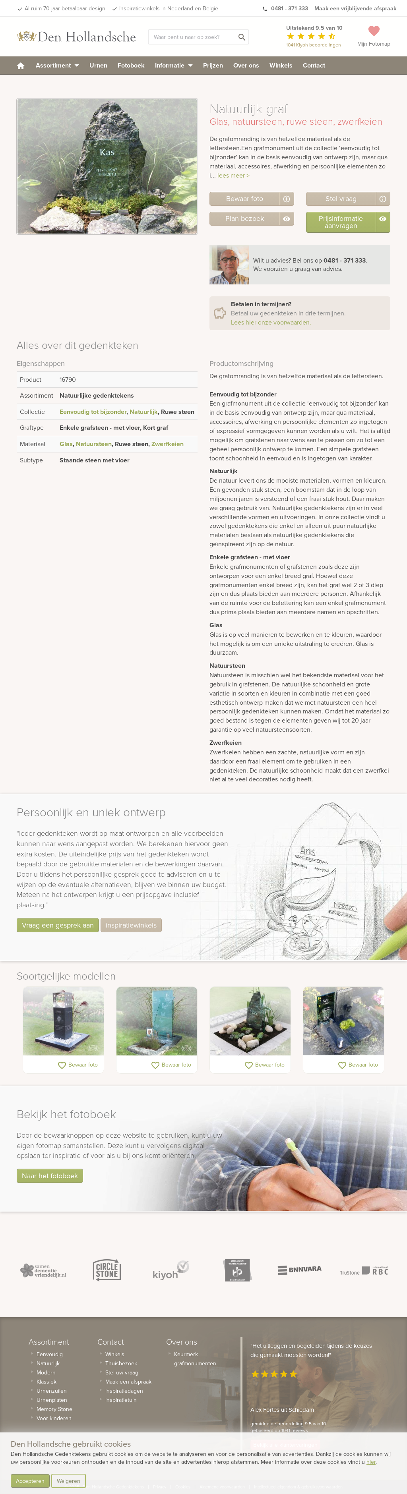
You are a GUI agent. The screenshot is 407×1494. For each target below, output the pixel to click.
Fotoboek (131, 65)
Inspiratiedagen (124, 1391)
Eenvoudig (50, 1354)
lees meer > (233, 175)
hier (371, 1462)
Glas (66, 443)
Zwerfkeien (167, 443)
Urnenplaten (52, 1400)
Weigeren (68, 1481)
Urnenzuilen (52, 1391)
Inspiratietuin (121, 1400)
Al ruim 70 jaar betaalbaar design (65, 8)
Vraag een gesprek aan (58, 925)
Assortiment (57, 65)
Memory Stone (54, 1409)
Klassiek (46, 1382)
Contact (314, 65)
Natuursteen (94, 443)
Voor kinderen (54, 1418)
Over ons (246, 65)
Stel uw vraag (121, 1372)
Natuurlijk (144, 411)
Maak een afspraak (128, 1382)
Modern (46, 1372)
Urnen (98, 65)
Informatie (174, 65)
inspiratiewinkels (131, 925)
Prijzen (213, 65)
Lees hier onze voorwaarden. (271, 322)
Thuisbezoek (121, 1363)
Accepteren (30, 1481)
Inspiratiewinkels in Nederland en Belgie (168, 8)
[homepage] (21, 65)
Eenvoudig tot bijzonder (93, 411)
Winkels (281, 65)
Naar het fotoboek (50, 1176)
